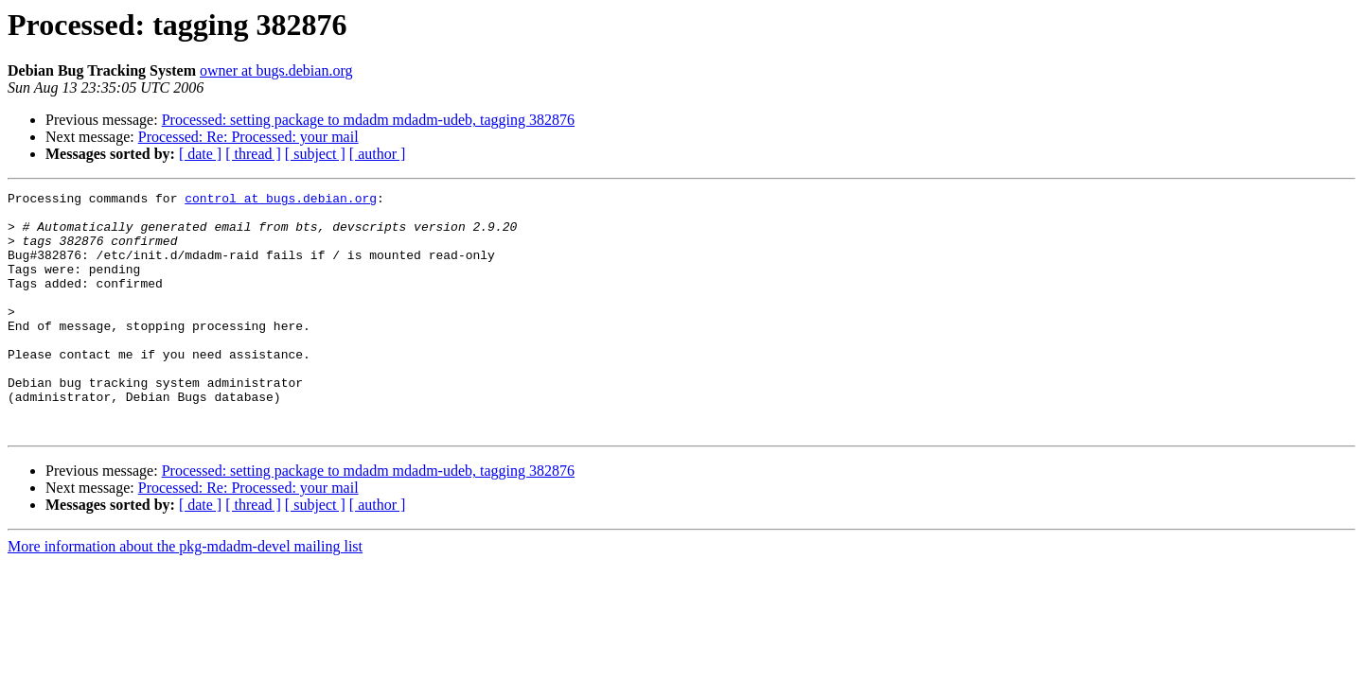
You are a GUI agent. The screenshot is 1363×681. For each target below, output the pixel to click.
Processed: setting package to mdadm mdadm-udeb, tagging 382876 (368, 120)
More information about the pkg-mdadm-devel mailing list (185, 594)
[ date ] (200, 154)
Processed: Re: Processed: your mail (248, 137)
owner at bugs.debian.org (276, 70)
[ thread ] (253, 154)
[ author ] (377, 154)
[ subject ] (315, 154)
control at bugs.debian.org (281, 200)
